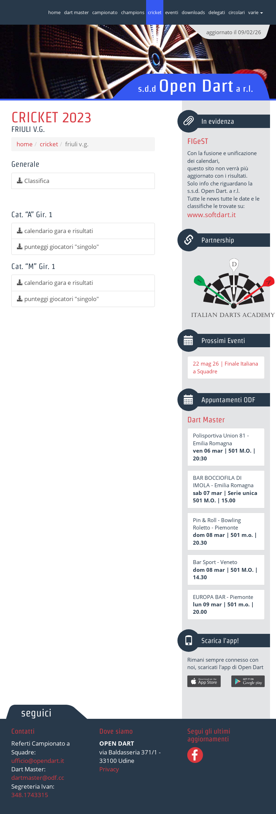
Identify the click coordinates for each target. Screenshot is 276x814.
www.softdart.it (211, 214)
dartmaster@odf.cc (37, 777)
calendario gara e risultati (55, 231)
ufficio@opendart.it (37, 761)
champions (132, 12)
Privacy (109, 769)
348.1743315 (29, 795)
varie (255, 12)
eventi (171, 12)
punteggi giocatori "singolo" (58, 247)
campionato (105, 12)
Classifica (33, 181)
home (54, 12)
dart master (76, 12)
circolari (236, 12)
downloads (193, 12)
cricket (155, 12)
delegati (216, 12)
